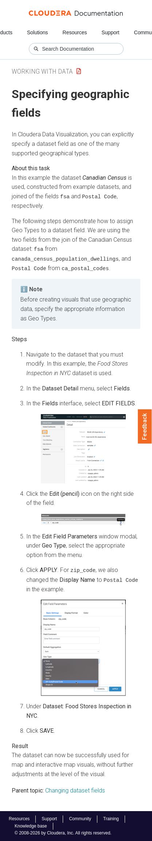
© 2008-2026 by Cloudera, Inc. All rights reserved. (63, 833)
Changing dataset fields (75, 789)
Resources (75, 32)
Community (80, 818)
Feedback (144, 426)
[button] (83, 448)
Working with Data (42, 71)
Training (111, 818)
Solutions (37, 32)
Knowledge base (31, 826)
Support (110, 32)
